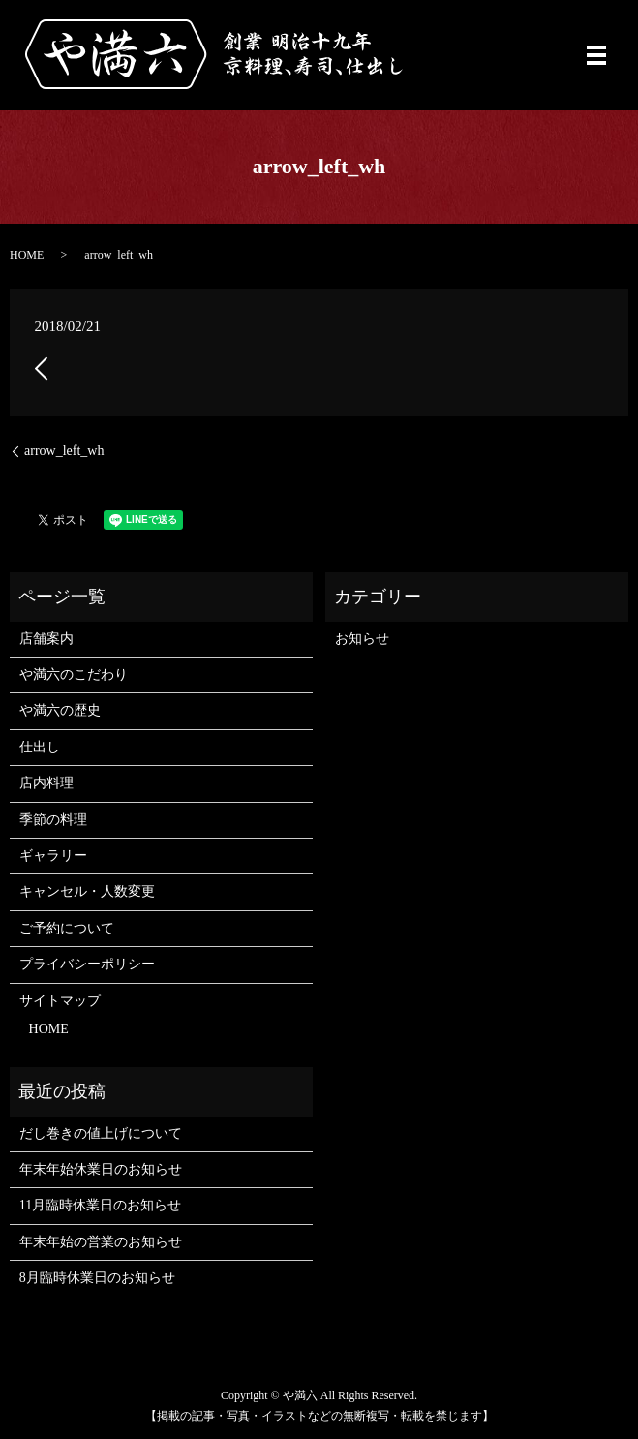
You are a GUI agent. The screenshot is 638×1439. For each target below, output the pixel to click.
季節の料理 (53, 819)
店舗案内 (46, 638)
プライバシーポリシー (87, 964)
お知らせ (362, 638)
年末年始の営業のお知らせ (100, 1242)
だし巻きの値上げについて (100, 1133)
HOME (27, 254)
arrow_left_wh (64, 451)
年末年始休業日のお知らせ (100, 1169)
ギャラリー (53, 855)
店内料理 (46, 783)
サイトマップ (60, 1001)
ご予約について (66, 928)
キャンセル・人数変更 (87, 891)
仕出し (39, 747)
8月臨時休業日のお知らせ (97, 1278)
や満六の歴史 (60, 710)
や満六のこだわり (73, 674)
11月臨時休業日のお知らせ (100, 1205)
